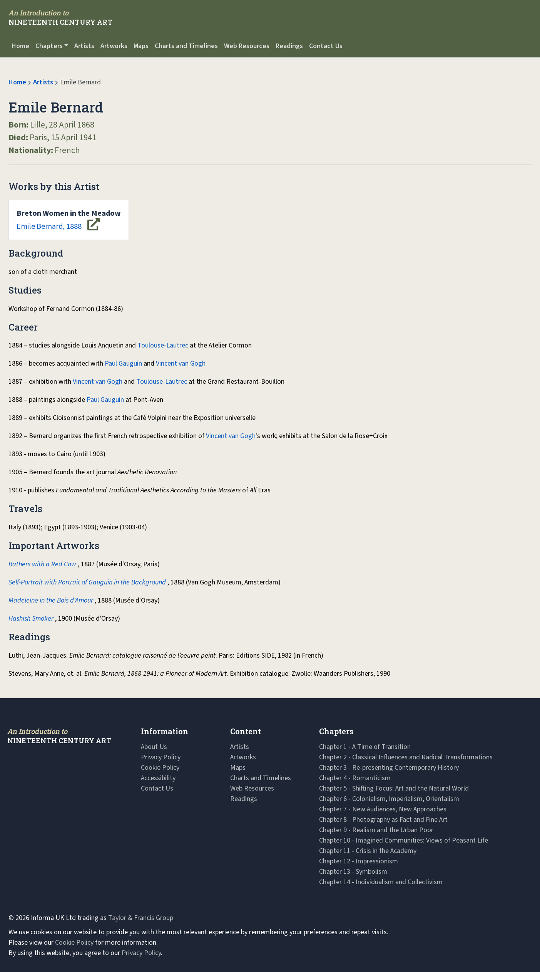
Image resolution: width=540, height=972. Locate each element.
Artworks (113, 46)
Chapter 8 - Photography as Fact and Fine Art (383, 819)
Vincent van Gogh (181, 363)
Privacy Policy (161, 757)
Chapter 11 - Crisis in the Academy (367, 851)
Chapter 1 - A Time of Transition (365, 747)
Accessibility (158, 778)
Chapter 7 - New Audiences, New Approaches (382, 809)
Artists (84, 46)
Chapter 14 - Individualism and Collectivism (381, 882)
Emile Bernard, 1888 (69, 220)
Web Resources (246, 46)
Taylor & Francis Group (140, 918)
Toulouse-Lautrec (162, 345)
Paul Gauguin (123, 363)
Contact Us (326, 46)
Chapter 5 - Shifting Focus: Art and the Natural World (394, 788)
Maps (141, 46)
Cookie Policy (160, 767)
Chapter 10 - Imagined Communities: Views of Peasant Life (403, 840)
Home (20, 46)
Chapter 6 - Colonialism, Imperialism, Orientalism (389, 799)
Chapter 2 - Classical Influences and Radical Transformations (406, 757)
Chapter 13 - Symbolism (353, 871)
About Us (154, 747)
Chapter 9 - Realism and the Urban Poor (376, 830)
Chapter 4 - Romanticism (355, 778)
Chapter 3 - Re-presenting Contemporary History (389, 767)
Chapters (49, 46)
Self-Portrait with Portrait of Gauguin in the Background (87, 582)
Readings (289, 46)
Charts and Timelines (186, 46)
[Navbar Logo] (60, 17)
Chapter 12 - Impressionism (358, 861)
